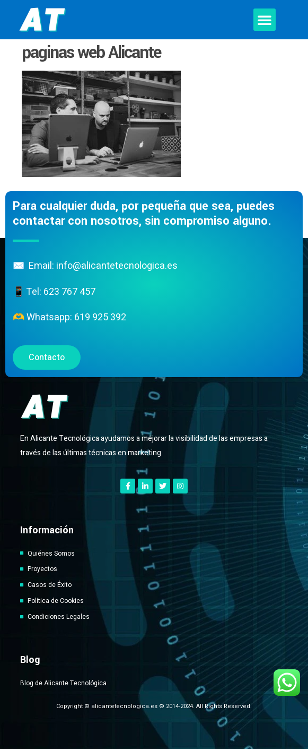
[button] (264, 19)
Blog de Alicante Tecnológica (63, 683)
